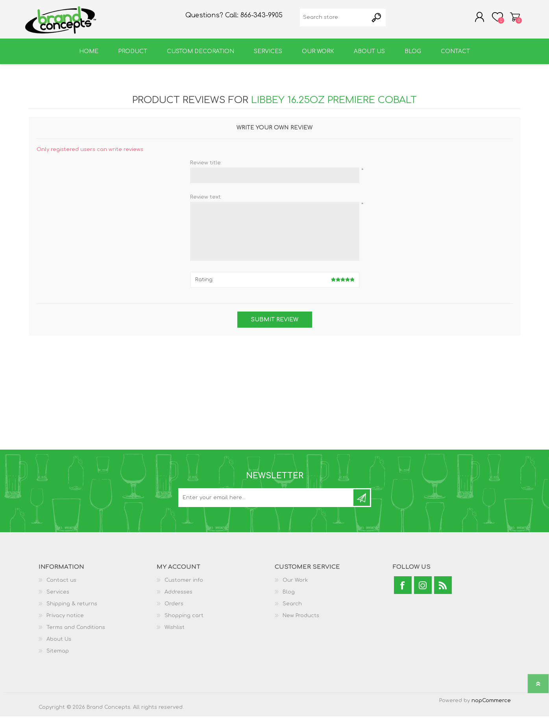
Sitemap (57, 655)
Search (292, 608)
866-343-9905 (261, 18)
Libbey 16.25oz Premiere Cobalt (334, 105)
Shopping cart (512, 19)
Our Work (295, 585)
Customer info (184, 585)
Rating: (204, 284)
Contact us (61, 585)
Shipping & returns (71, 608)
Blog (289, 596)
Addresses (178, 596)
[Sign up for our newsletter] (266, 502)
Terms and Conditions (75, 632)
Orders (174, 608)
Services (57, 596)
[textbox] (334, 20)
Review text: (206, 202)
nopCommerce (491, 705)
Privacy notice (65, 620)
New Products (301, 620)
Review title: (206, 167)
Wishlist (175, 632)
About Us (58, 644)
